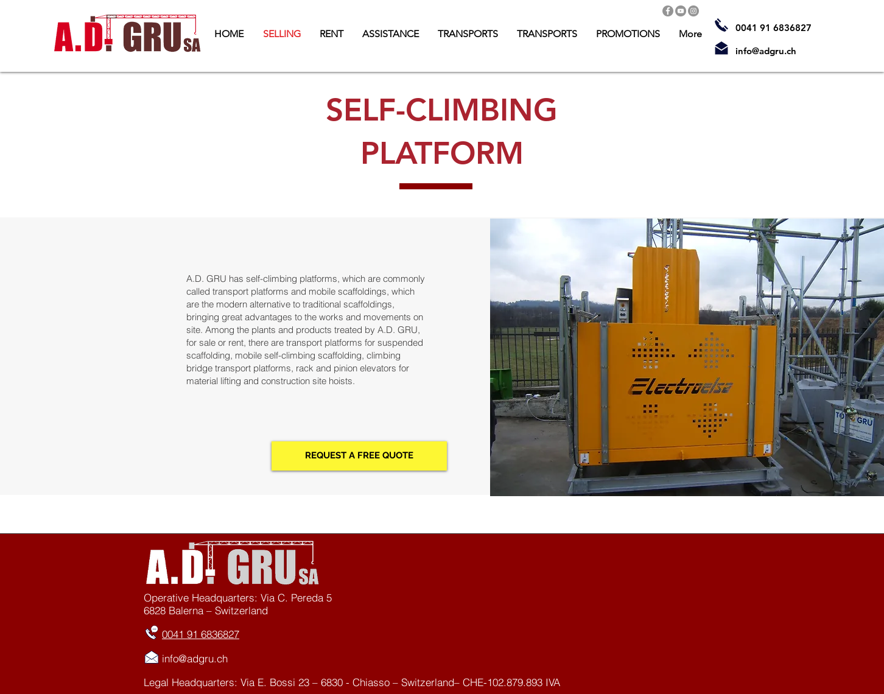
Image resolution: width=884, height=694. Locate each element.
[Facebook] (667, 10)
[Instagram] (693, 10)
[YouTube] (680, 10)
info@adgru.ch (765, 51)
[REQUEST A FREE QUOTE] (359, 456)
